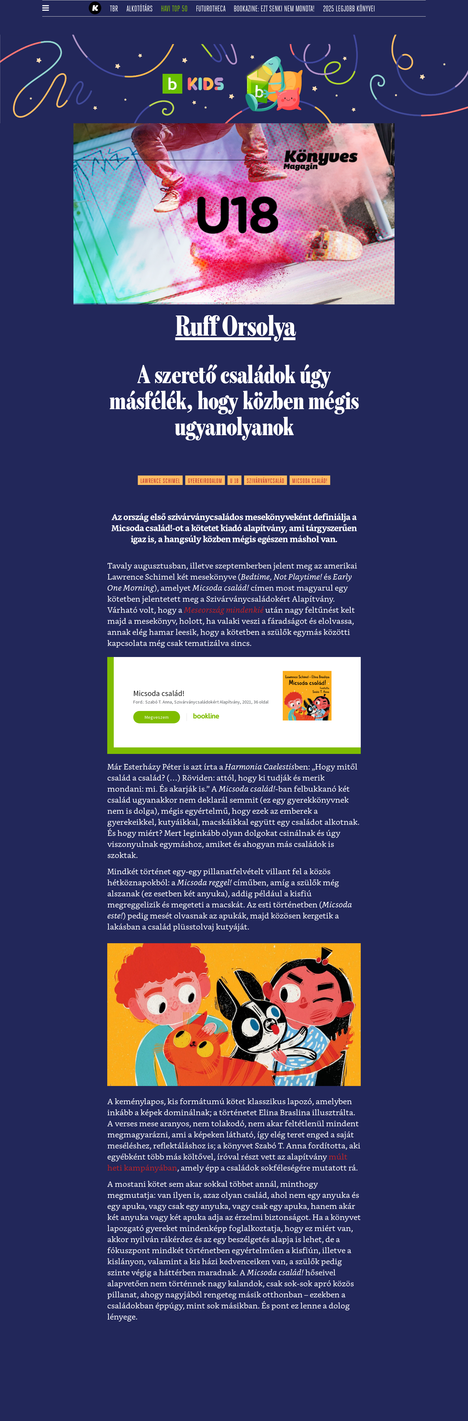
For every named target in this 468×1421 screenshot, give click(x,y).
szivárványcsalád (265, 481)
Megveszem (157, 717)
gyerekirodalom (205, 481)
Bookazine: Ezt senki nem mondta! (276, 9)
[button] (45, 8)
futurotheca (213, 9)
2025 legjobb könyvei (351, 9)
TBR (116, 9)
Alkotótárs (141, 9)
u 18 (234, 481)
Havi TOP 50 (176, 9)
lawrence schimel (160, 481)
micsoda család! (310, 481)
